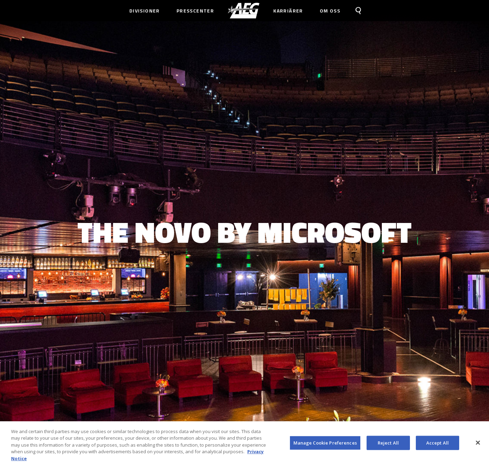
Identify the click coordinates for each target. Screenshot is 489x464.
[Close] (478, 444)
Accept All (437, 444)
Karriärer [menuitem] (288, 10)
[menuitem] (243, 10)
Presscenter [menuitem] (195, 10)
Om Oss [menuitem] (330, 10)
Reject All (388, 444)
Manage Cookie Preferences (325, 444)
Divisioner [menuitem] (144, 10)
